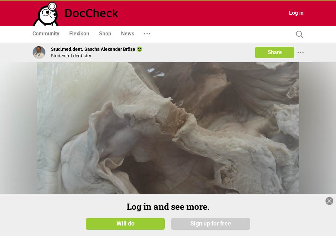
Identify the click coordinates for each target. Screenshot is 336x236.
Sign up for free (210, 223)
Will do (125, 223)
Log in (296, 13)
